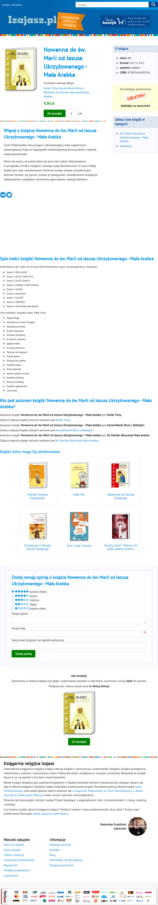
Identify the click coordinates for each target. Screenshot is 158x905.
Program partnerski (62, 866)
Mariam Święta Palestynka (37, 496)
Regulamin (11, 866)
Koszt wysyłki (12, 851)
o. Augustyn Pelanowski (87, 792)
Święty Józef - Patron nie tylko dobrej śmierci (120, 547)
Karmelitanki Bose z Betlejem (74, 430)
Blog (53, 856)
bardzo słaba (29, 608)
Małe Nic (79, 494)
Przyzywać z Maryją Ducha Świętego (37, 547)
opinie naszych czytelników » (51, 815)
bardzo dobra (29, 591)
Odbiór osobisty (14, 856)
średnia (25, 600)
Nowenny (126, 146)
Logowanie (11, 876)
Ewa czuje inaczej (79, 546)
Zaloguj (6, 4)
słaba (24, 604)
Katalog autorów (60, 846)
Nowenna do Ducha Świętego (120, 496)
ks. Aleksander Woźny (28, 796)
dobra (24, 596)
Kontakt (55, 851)
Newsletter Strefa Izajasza (66, 861)
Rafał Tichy (51, 88)
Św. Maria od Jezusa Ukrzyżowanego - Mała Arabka (134, 137)
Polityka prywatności (17, 871)
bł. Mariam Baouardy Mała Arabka (77, 440)
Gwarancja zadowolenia (19, 861)
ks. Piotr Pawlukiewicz (118, 792)
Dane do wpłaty (14, 846)
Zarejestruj (16, 4)
